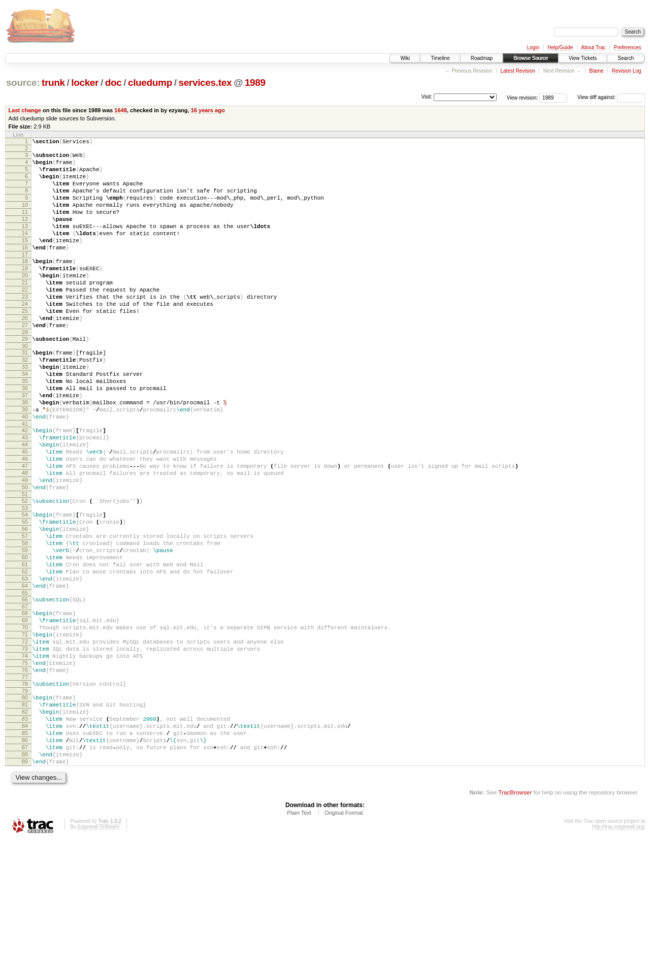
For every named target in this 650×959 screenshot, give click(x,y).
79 (25, 794)
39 (25, 461)
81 (25, 810)
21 (25, 310)
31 (25, 392)
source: (23, 82)
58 (25, 619)
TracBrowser (515, 911)
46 (25, 520)
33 (25, 409)
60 (25, 636)
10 (25, 217)
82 (25, 818)
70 (25, 719)
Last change (25, 110)
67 (25, 695)
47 (25, 528)
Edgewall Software (98, 945)
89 (25, 879)
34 (25, 418)
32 (25, 401)
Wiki (405, 58)
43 (25, 494)
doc (113, 82)
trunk (53, 82)
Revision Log (626, 71)
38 (25, 453)
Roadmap (482, 58)
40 (25, 470)
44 (25, 502)
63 (25, 662)
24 (25, 336)
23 (25, 327)
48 (25, 537)
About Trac (593, 47)
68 (25, 701)
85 (25, 844)
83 (25, 827)
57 (25, 611)
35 (25, 427)
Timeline (440, 58)
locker (85, 82)
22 (25, 318)
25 (25, 344)
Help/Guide (560, 47)
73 (25, 745)
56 (25, 602)
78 (25, 786)
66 (25, 686)
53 (25, 578)
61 (25, 645)
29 (25, 377)
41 (25, 478)
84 (25, 836)
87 (25, 861)
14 (25, 251)
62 (25, 654)
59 (25, 628)
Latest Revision (517, 71)
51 (25, 563)
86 (25, 853)
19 (25, 293)
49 (25, 545)
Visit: (426, 97)
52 (25, 569)
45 (25, 511)
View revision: (522, 97)
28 (25, 370)
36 (25, 435)
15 (25, 260)
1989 (255, 82)
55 (25, 593)
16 (25, 269)
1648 (120, 110)
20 (25, 301)
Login (533, 47)
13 (25, 243)
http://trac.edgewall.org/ (618, 945)
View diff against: (611, 97)
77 (25, 779)
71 (25, 727)
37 (25, 444)
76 (25, 771)
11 (25, 225)
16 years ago (208, 110)
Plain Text (299, 932)
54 (25, 585)
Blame (596, 71)
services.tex (205, 82)
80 (25, 801)
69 (25, 710)
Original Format (343, 932)
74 (25, 753)
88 (25, 870)
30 (25, 385)
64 (25, 671)
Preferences (627, 47)
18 (25, 284)
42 (25, 485)
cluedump (150, 82)
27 (25, 362)
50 (25, 554)
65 (25, 680)
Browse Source (530, 58)
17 (25, 277)
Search (626, 58)
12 (25, 234)
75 (25, 762)
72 (25, 736)
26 (25, 353)
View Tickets (583, 58)
